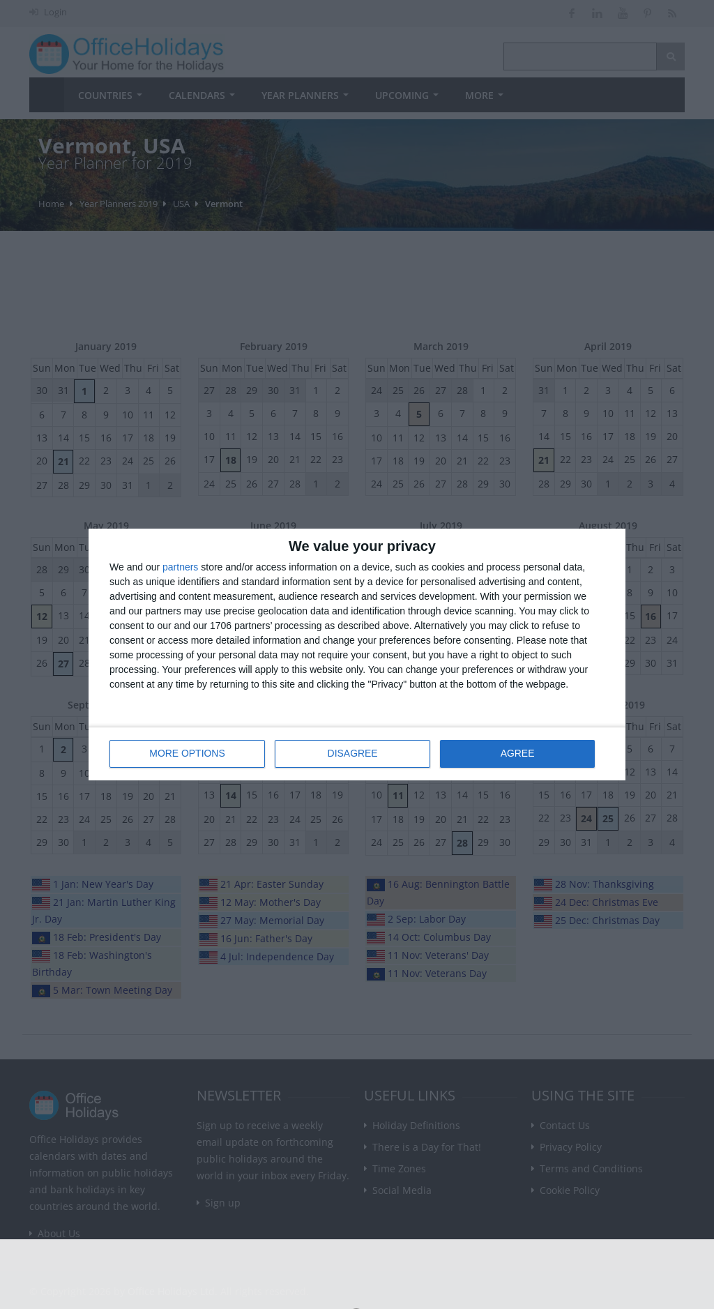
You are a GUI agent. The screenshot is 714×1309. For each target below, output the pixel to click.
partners (180, 567)
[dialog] (357, 654)
